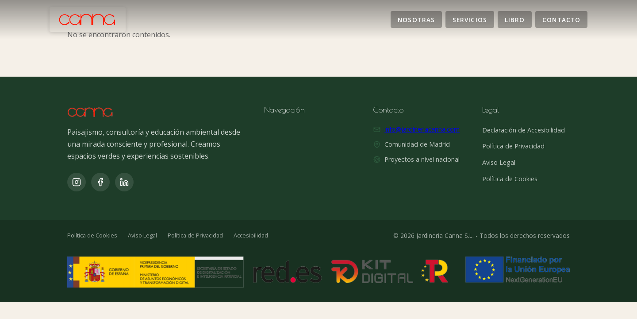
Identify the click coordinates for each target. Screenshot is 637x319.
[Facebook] (100, 182)
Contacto (561, 19)
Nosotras (416, 19)
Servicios (470, 19)
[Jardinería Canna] (88, 19)
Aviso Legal (498, 162)
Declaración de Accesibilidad (523, 130)
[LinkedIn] (124, 182)
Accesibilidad (251, 235)
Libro (515, 19)
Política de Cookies (509, 179)
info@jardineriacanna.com (422, 129)
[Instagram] (76, 182)
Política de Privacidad (513, 146)
